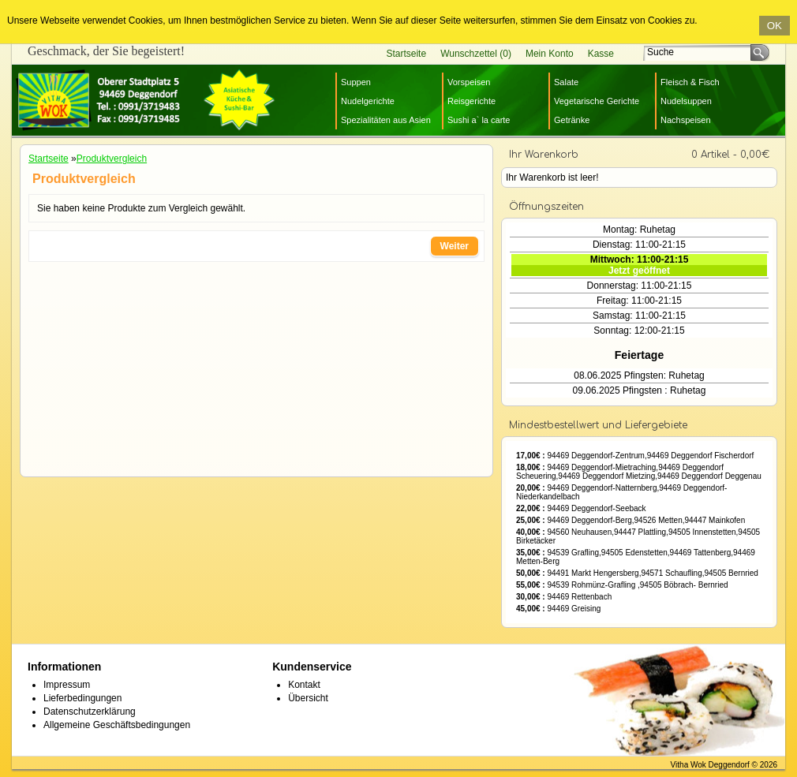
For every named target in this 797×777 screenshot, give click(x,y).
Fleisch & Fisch (690, 82)
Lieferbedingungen (82, 698)
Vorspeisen (468, 82)
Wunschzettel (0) (475, 53)
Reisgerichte (471, 101)
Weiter (454, 246)
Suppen (356, 82)
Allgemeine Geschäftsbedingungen (116, 724)
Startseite (406, 53)
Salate (566, 82)
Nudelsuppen (686, 101)
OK (774, 26)
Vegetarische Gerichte (596, 101)
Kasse (601, 53)
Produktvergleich (112, 158)
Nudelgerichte (368, 101)
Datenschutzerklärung (89, 711)
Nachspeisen (685, 120)
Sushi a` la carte (478, 120)
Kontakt (304, 684)
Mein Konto (550, 53)
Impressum (66, 684)
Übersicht (308, 698)
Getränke (571, 120)
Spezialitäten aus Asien (386, 120)
